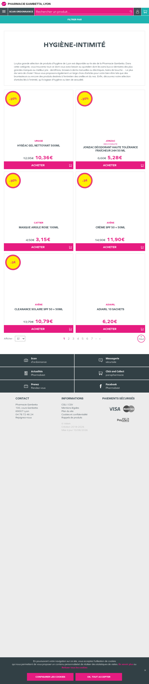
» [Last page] (87, 587)
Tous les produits (12, 29)
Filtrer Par (75, 19)
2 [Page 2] (80, 587)
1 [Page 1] (75, 587)
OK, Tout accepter (98, 676)
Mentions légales (70, 656)
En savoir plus (126, 664)
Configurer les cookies (50, 676)
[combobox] (83, 11)
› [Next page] (83, 587)
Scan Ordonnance (21, 11)
